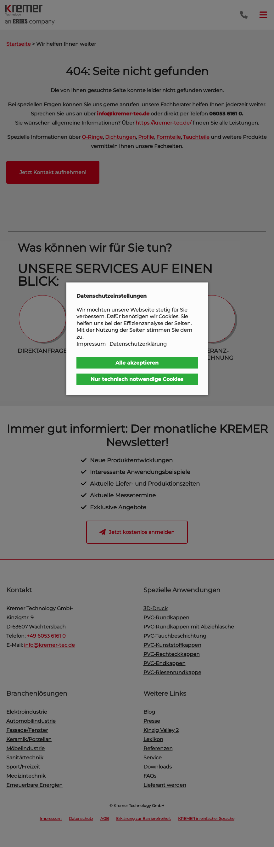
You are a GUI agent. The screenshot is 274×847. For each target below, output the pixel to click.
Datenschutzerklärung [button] (138, 344)
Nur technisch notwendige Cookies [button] (137, 379)
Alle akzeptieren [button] (137, 363)
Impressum (91, 344)
